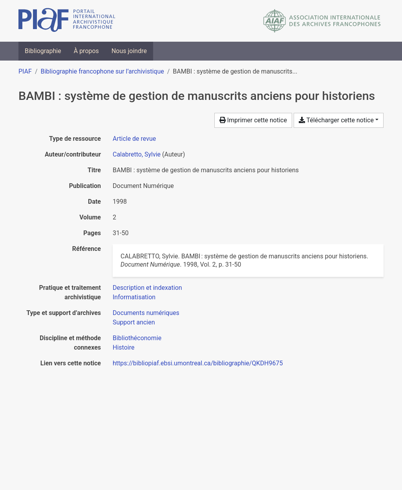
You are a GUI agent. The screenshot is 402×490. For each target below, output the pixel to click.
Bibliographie (43, 51)
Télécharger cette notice (336, 120)
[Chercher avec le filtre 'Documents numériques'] (146, 313)
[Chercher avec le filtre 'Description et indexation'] (147, 287)
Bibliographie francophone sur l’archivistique (102, 71)
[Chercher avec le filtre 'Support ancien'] (134, 322)
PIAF (25, 71)
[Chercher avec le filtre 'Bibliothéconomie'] (137, 338)
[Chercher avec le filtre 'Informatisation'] (134, 297)
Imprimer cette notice (253, 120)
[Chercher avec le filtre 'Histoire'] (123, 347)
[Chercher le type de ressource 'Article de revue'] (134, 138)
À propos (86, 51)
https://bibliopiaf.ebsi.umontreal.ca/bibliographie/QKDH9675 (198, 363)
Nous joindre (129, 51)
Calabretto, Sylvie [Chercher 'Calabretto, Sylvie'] (137, 154)
